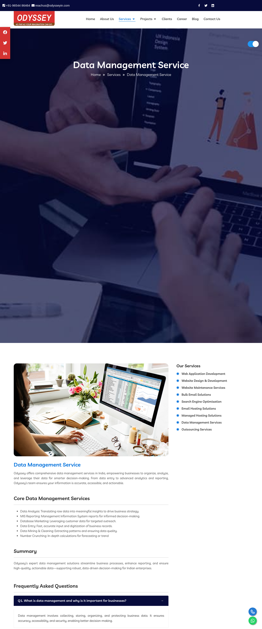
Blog (195, 19)
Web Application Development (203, 374)
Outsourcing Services (197, 429)
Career (182, 19)
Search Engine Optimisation (201, 402)
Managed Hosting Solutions (201, 415)
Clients (167, 19)
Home (90, 19)
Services (125, 19)
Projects (146, 19)
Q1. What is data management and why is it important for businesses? (72, 601)
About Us (107, 19)
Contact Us (212, 19)
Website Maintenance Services (203, 388)
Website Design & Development (204, 381)
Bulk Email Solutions (196, 395)
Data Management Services (202, 422)
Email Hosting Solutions (199, 408)
